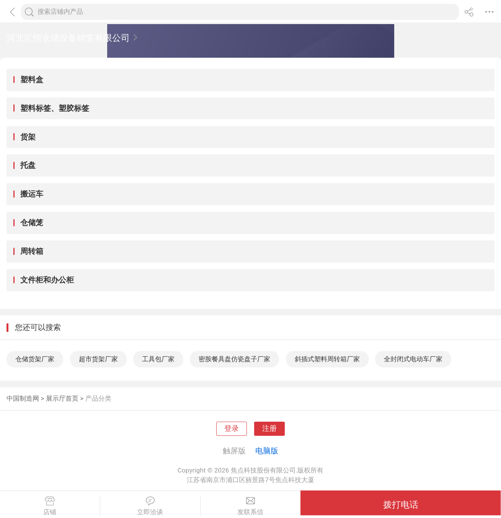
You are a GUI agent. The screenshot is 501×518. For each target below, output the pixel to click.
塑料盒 (31, 79)
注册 (269, 428)
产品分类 (98, 398)
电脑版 (266, 450)
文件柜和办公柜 (47, 279)
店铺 (50, 506)
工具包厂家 (158, 359)
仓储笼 (31, 222)
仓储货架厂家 (34, 359)
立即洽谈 (150, 506)
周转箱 (31, 251)
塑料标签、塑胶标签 (54, 108)
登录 (231, 428)
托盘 (28, 165)
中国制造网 (23, 398)
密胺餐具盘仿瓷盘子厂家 (234, 359)
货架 (28, 136)
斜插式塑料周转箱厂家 (327, 359)
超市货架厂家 (98, 359)
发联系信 (251, 506)
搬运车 (31, 193)
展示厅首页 (62, 398)
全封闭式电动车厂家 (413, 359)
